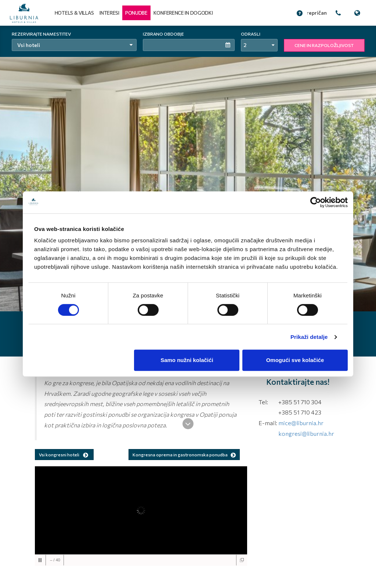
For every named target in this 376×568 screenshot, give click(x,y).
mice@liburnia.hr (300, 422)
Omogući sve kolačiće (295, 360)
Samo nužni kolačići (186, 360)
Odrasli (250, 33)
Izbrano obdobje (163, 33)
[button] (136, 13)
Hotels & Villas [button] (74, 13)
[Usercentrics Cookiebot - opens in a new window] (315, 202)
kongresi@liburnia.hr (306, 433)
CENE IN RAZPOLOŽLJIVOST (324, 45)
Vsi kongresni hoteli (64, 455)
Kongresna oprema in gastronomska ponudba (184, 454)
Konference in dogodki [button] (183, 13)
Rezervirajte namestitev (41, 33)
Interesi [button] (109, 13)
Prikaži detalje (309, 337)
